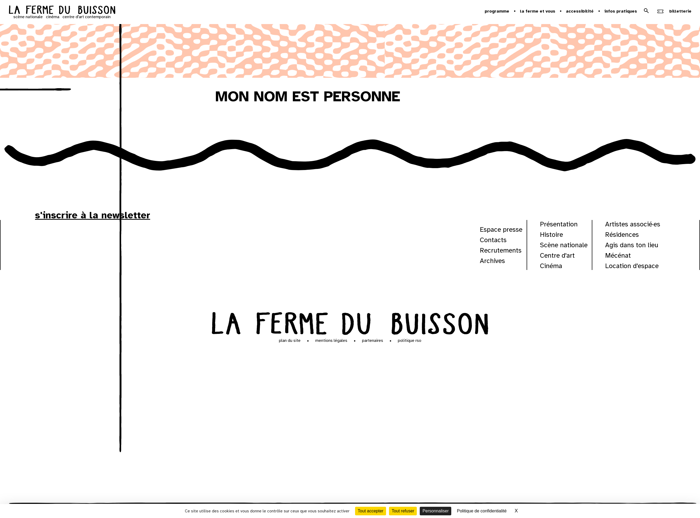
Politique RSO (409, 340)
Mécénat (618, 255)
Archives (492, 261)
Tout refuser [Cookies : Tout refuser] (403, 511)
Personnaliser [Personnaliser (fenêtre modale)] (435, 511)
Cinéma (551, 266)
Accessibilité (580, 11)
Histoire (551, 234)
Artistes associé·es (632, 224)
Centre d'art (557, 255)
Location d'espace (632, 266)
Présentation (559, 224)
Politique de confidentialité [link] (482, 511)
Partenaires (372, 340)
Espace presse (501, 229)
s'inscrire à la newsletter (92, 215)
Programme (497, 11)
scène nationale (28, 17)
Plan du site (290, 340)
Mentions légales (331, 340)
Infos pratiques (620, 11)
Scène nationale (564, 245)
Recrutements (501, 250)
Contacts (493, 240)
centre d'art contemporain (87, 17)
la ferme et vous (537, 11)
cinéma (52, 17)
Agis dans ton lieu (631, 245)
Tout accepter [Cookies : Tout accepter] (370, 511)
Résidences (622, 234)
